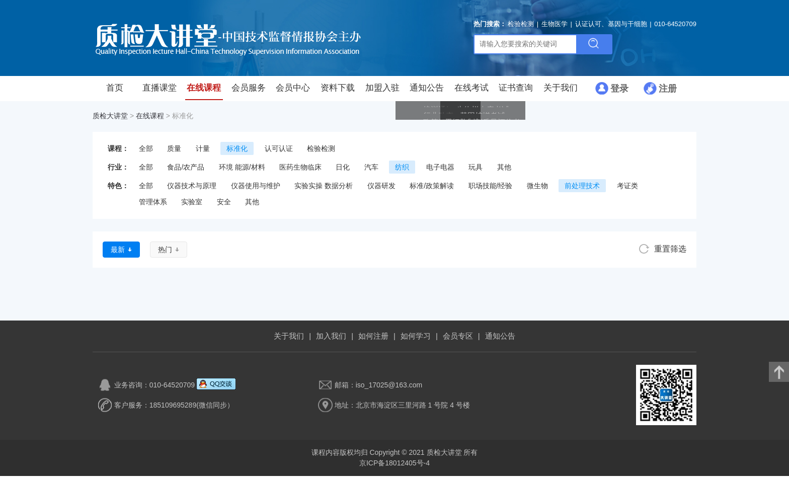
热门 (165, 252)
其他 (504, 169)
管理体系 (153, 204)
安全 (224, 204)
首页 (115, 91)
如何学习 (416, 338)
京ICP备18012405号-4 (394, 465)
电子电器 (440, 169)
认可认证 (279, 150)
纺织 (402, 169)
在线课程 (204, 91)
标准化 (237, 150)
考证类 (627, 188)
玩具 (475, 169)
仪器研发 (381, 188)
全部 (146, 150)
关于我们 (560, 91)
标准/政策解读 (432, 188)
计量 (203, 150)
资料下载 (338, 91)
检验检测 (521, 25)
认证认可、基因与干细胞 (611, 25)
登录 (619, 91)
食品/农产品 (185, 169)
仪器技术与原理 (191, 188)
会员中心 (293, 91)
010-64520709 (675, 25)
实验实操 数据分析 (323, 188)
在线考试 (471, 91)
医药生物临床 (300, 169)
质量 (174, 150)
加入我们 (331, 338)
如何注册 (373, 338)
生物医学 (554, 25)
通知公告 (427, 91)
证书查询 (516, 91)
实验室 (191, 204)
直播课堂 (159, 91)
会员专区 (458, 338)
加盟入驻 (382, 91)
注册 (668, 91)
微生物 (537, 188)
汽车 (371, 169)
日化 (343, 169)
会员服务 (248, 91)
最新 (118, 252)
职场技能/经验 (490, 188)
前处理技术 (582, 188)
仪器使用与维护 (255, 188)
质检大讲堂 (110, 118)
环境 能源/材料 (242, 169)
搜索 (593, 45)
